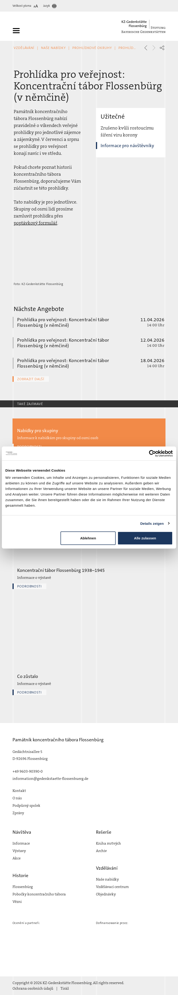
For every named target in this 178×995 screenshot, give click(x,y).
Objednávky (106, 894)
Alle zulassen (145, 538)
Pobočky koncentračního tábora (39, 894)
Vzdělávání (24, 47)
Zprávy (18, 812)
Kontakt (19, 790)
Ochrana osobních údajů (33, 988)
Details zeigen (152, 523)
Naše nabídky (53, 47)
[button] (162, 47)
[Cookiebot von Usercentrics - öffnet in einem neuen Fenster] (152, 453)
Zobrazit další (30, 379)
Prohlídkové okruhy (92, 47)
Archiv (101, 850)
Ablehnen (88, 538)
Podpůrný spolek (26, 805)
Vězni (17, 901)
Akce (17, 858)
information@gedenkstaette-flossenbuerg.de (50, 778)
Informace (21, 843)
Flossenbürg (23, 886)
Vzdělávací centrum (112, 886)
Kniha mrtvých (108, 843)
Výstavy (19, 850)
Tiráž (64, 988)
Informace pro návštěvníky (127, 146)
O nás (17, 798)
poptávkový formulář (35, 223)
